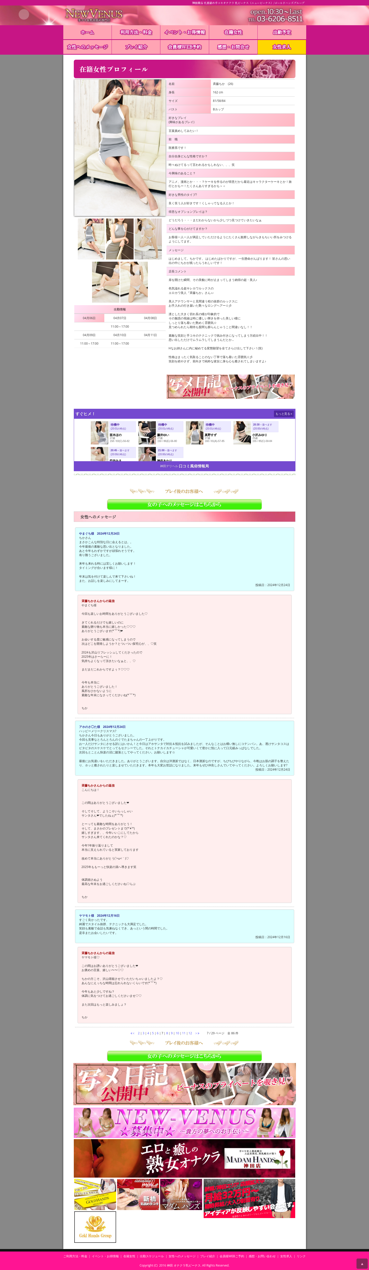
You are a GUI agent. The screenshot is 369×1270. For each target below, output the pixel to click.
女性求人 (282, 46)
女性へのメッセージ (87, 46)
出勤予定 (282, 32)
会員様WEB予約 (184, 46)
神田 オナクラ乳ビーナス (184, 1265)
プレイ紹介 (136, 46)
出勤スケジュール (152, 1256)
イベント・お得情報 (184, 32)
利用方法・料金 (136, 32)
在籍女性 (233, 32)
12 (190, 1033)
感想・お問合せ (233, 46)
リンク (301, 1256)
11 (184, 1033)
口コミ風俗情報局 (194, 466)
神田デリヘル (169, 466)
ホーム (87, 32)
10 (177, 1033)
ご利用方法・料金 (75, 1256)
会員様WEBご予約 (232, 1256)
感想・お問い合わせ (262, 1256)
